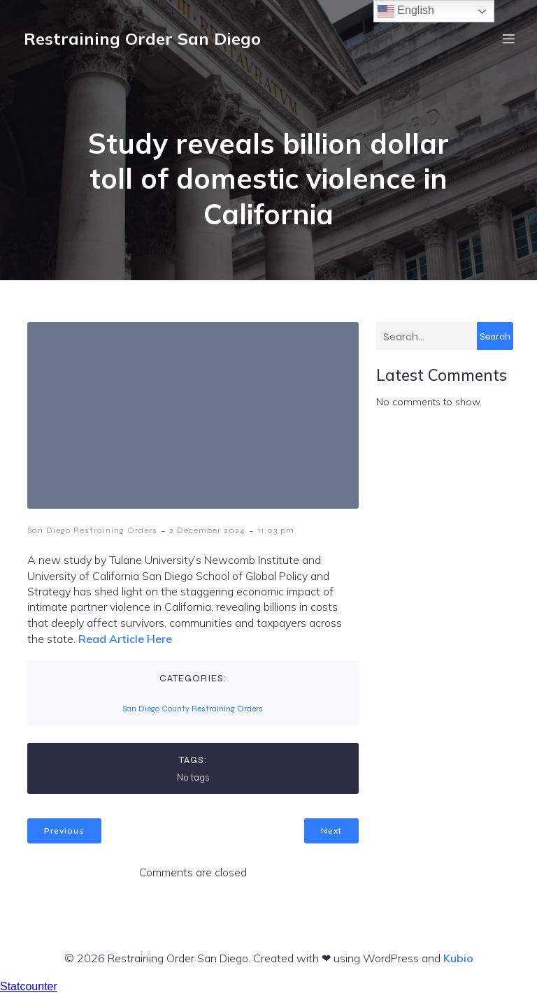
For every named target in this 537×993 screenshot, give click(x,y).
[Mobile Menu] (508, 38)
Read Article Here (125, 639)
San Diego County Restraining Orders (192, 708)
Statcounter (28, 986)
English (406, 11)
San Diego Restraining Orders (92, 530)
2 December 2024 (207, 530)
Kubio (458, 958)
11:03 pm (275, 530)
